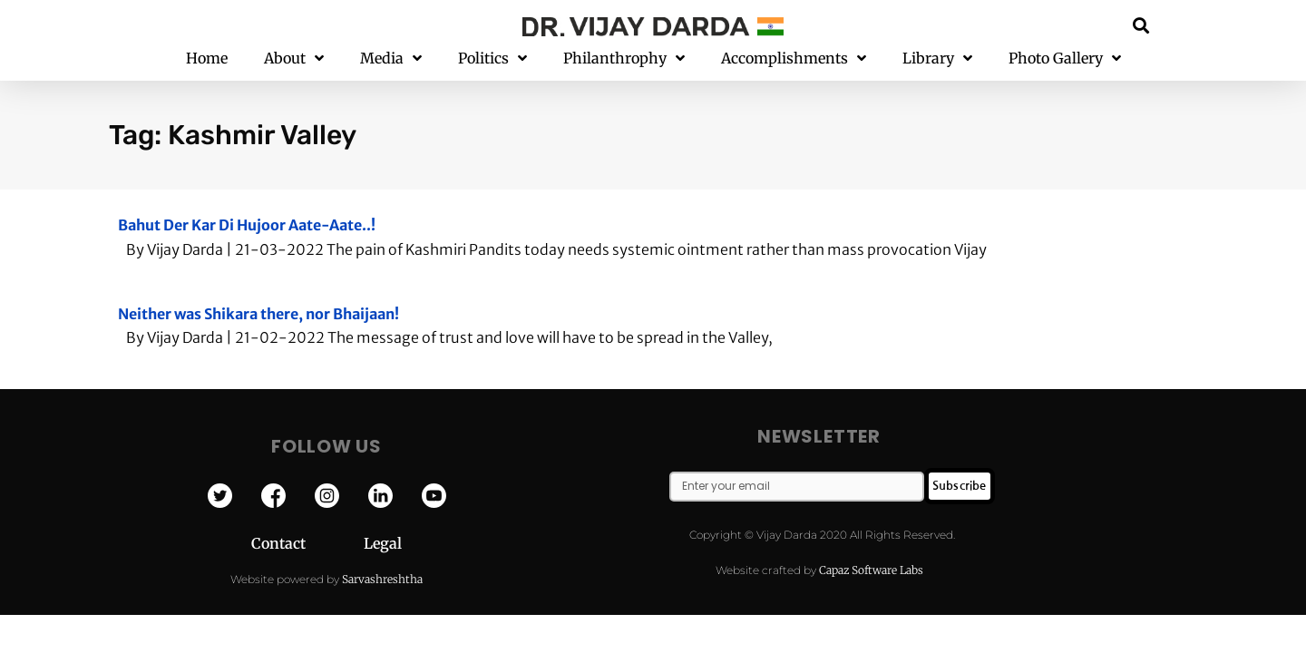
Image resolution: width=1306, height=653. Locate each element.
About (294, 58)
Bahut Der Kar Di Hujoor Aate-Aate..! (246, 225)
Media (391, 58)
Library (937, 58)
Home (207, 58)
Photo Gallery (1065, 58)
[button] (1141, 25)
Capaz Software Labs (871, 570)
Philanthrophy (624, 58)
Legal (383, 543)
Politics (492, 58)
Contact (307, 543)
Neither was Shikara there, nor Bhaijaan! (258, 314)
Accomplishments (793, 58)
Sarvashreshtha (382, 579)
